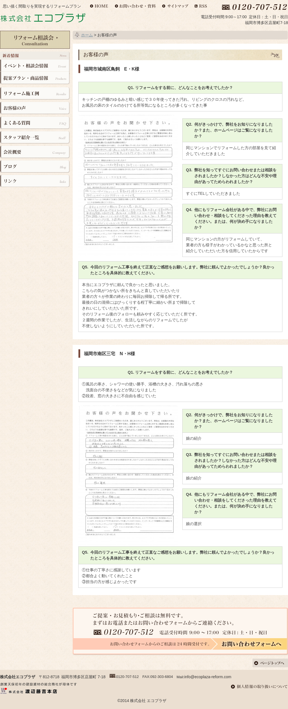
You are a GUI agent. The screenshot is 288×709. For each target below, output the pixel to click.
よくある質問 (35, 123)
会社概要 (35, 151)
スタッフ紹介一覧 (35, 137)
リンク (35, 180)
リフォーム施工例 (35, 94)
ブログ (35, 165)
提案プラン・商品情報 (35, 78)
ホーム (87, 35)
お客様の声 (35, 108)
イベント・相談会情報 (35, 66)
